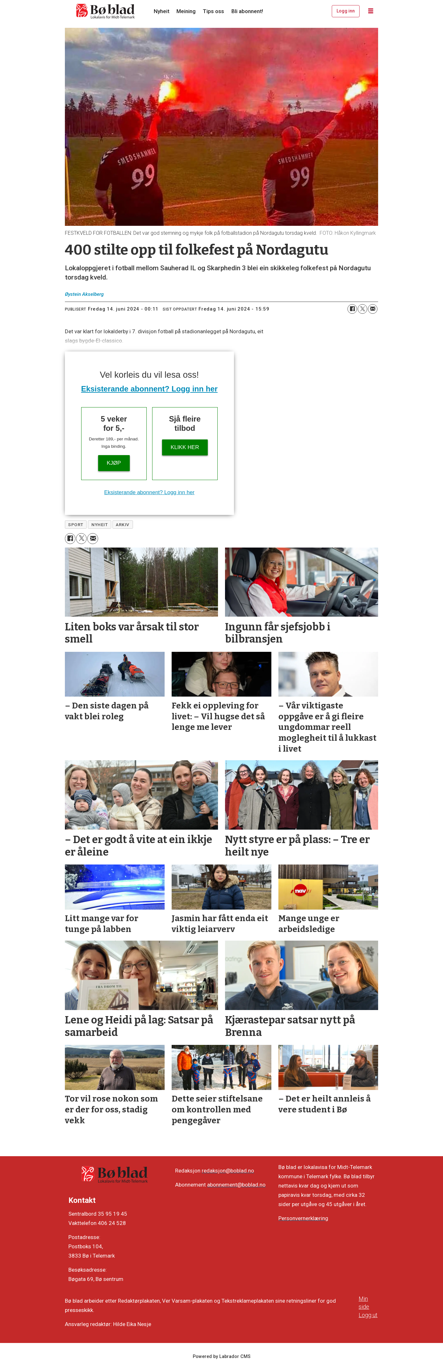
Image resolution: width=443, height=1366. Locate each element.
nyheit (99, 524)
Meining (186, 11)
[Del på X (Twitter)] (362, 309)
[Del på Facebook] (352, 309)
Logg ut (368, 1315)
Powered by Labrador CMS (222, 1356)
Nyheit (161, 11)
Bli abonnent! (247, 11)
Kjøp (114, 463)
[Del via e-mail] (372, 309)
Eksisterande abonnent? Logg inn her (149, 388)
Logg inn (346, 10)
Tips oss (213, 11)
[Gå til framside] (105, 11)
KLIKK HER (185, 447)
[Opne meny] (370, 11)
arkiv (122, 524)
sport (75, 524)
